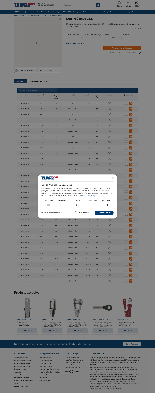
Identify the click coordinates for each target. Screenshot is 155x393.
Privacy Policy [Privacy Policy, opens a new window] (90, 195)
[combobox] (113, 178)
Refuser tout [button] (84, 213)
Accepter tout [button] (104, 213)
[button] (50, 213)
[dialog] (77, 196)
